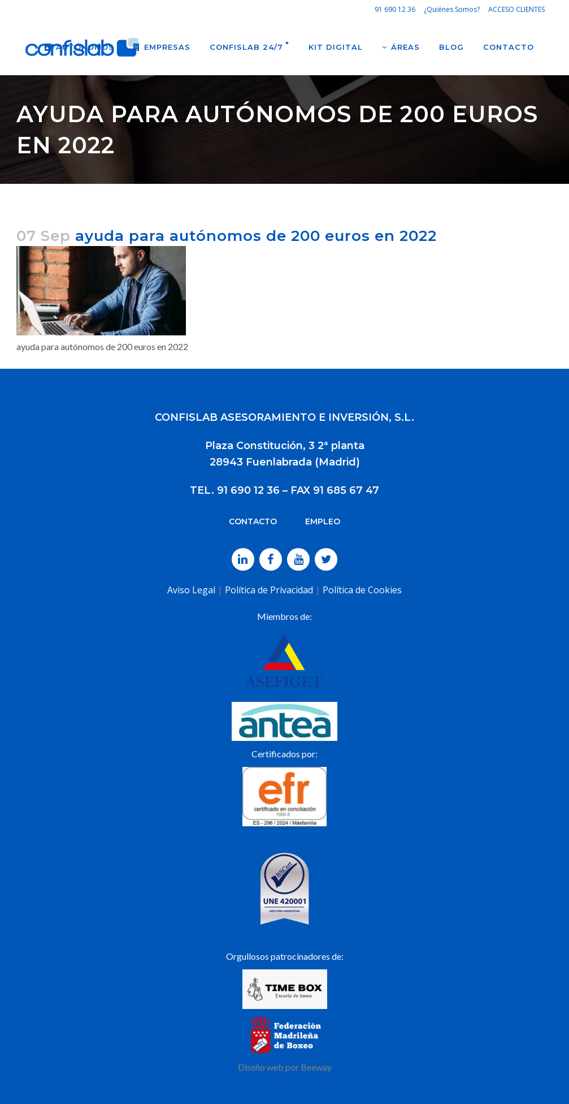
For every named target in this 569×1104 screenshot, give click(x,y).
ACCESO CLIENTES (516, 9)
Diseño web (261, 1067)
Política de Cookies (362, 590)
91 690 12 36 (395, 9)
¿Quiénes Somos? (452, 9)
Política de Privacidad (269, 590)
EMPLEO (322, 521)
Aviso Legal (191, 590)
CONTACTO (253, 521)
